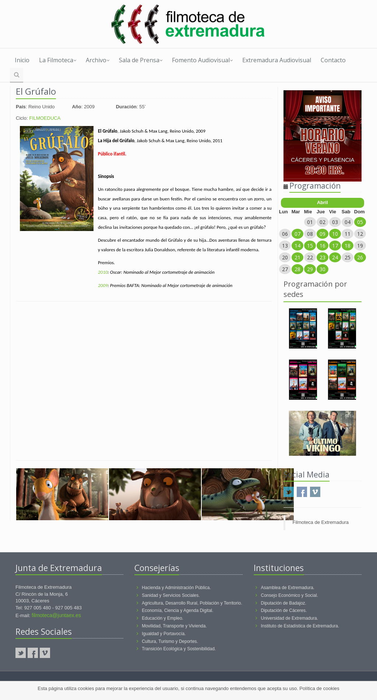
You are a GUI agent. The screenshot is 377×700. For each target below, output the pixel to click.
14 (297, 245)
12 (360, 233)
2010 (103, 272)
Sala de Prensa (141, 60)
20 (285, 257)
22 (310, 257)
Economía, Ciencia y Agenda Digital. (177, 610)
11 (347, 233)
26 (360, 257)
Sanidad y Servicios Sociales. (171, 595)
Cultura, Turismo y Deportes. (170, 641)
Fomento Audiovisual (202, 60)
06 (285, 233)
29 (310, 269)
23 (322, 257)
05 (360, 221)
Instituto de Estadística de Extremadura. (300, 626)
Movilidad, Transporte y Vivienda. (174, 626)
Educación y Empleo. (162, 618)
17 (335, 245)
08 (310, 233)
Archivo (98, 60)
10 (335, 233)
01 (310, 221)
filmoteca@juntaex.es (56, 615)
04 (347, 221)
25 (347, 257)
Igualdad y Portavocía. (164, 633)
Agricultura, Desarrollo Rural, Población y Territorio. (192, 603)
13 (285, 245)
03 (335, 221)
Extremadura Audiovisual (276, 60)
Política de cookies (319, 688)
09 (322, 233)
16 (322, 245)
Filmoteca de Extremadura (321, 522)
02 (322, 221)
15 (310, 245)
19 (360, 245)
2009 (103, 285)
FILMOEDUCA (44, 118)
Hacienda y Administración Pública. (176, 587)
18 (347, 245)
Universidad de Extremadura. (289, 618)
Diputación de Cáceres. (284, 610)
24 (335, 257)
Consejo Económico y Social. (289, 595)
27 (285, 269)
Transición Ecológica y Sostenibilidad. (179, 648)
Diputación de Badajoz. (283, 603)
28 (297, 269)
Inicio (22, 60)
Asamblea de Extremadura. (287, 587)
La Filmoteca (58, 60)
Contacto (333, 60)
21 (297, 257)
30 (322, 269)
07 (297, 233)
